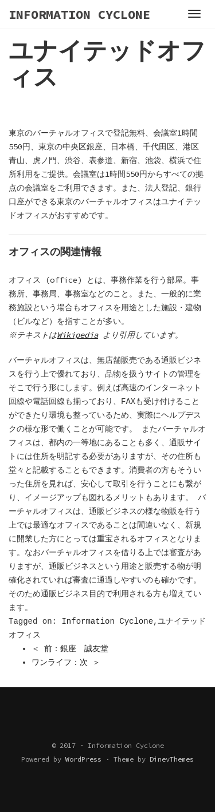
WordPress (83, 759)
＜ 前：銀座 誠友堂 (70, 648)
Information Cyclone (107, 621)
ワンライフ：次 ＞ (66, 662)
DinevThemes (172, 759)
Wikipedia (79, 335)
